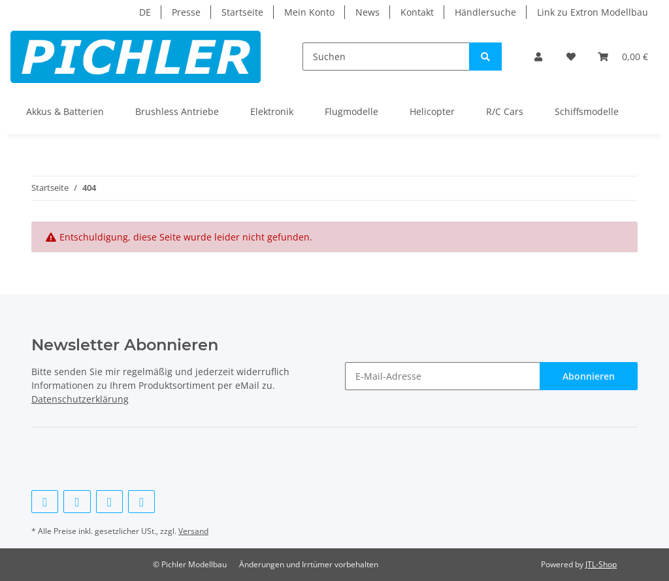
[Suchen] (386, 56)
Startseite (242, 12)
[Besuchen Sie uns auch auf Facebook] (44, 501)
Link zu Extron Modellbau (592, 12)
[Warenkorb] (623, 56)
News (367, 12)
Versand (193, 531)
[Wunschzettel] (571, 56)
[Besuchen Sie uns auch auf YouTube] (109, 501)
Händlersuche (485, 12)
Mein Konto (309, 12)
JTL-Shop (601, 564)
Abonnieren (589, 376)
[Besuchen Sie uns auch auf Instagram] (141, 501)
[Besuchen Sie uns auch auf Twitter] (76, 501)
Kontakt (417, 12)
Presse (186, 12)
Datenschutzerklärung (80, 399)
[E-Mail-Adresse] (442, 376)
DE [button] (145, 12)
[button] (539, 56)
